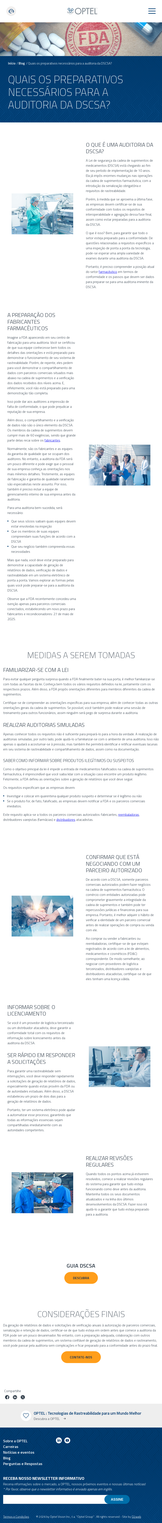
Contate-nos (81, 1357)
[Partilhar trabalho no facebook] (7, 1398)
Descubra (81, 1277)
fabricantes (52, 440)
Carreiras (10, 1446)
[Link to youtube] (67, 1441)
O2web (136, 1516)
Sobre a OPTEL (15, 1441)
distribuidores (65, 819)
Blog (22, 63)
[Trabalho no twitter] (23, 1398)
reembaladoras (128, 814)
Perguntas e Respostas (22, 1464)
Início (11, 63)
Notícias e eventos (18, 1452)
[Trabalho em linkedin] (15, 1398)
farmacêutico (108, 271)
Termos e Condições (16, 1516)
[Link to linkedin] (59, 1441)
